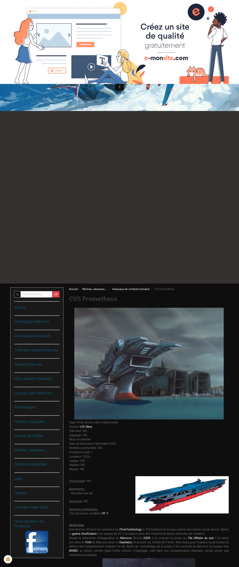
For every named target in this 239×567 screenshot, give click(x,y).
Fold (88, 542)
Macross (126, 538)
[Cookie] (8, 559)
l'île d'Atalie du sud (200, 538)
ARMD (73, 550)
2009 (146, 538)
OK (56, 294)
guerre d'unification (84, 533)
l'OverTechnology (130, 529)
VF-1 (105, 513)
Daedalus (125, 542)
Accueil (73, 289)
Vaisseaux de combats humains (131, 289)
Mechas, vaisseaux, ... (94, 289)
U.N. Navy (86, 426)
